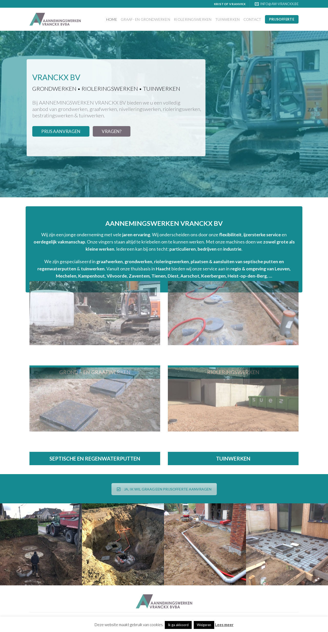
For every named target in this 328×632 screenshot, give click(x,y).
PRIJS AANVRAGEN (60, 131)
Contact (252, 19)
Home (111, 19)
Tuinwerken (227, 19)
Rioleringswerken (193, 19)
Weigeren (204, 625)
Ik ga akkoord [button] (178, 625)
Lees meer (224, 624)
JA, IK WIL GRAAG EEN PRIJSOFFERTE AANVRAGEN (164, 489)
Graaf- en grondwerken (145, 19)
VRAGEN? (111, 131)
